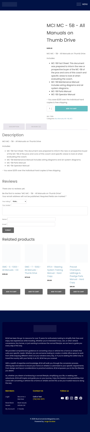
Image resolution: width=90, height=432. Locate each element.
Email (4, 224)
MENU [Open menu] (82, 4)
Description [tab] (14, 127)
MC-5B (66, 119)
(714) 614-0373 (38, 399)
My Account (10, 409)
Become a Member (22, 398)
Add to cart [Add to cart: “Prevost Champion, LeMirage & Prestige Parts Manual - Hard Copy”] (78, 292)
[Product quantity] (50, 108)
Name (4, 219)
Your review (6, 205)
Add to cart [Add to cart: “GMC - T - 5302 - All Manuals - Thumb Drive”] (33, 292)
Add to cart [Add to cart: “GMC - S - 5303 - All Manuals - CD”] (11, 292)
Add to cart (71, 109)
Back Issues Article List (22, 404)
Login (7, 397)
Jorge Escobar (49, 421)
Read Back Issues (9, 404)
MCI (71, 119)
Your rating (6, 201)
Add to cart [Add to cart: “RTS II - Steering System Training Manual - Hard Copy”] (56, 292)
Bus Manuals (59, 119)
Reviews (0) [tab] (36, 127)
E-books (21, 409)
